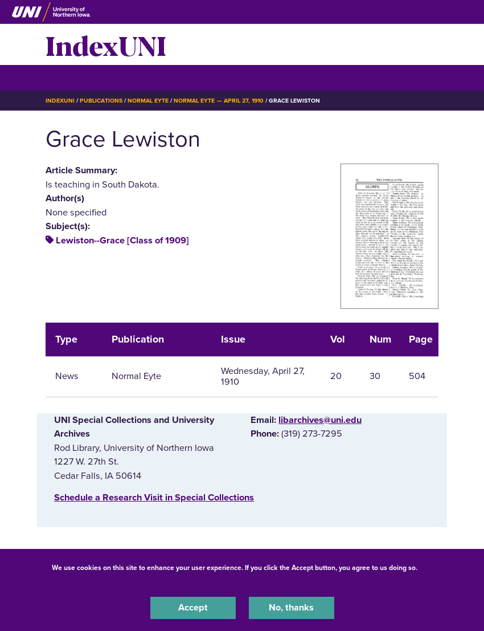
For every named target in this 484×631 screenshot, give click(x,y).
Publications (101, 100)
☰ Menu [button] (66, 77)
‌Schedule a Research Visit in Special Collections (154, 497)
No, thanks (291, 607)
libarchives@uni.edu (320, 420)
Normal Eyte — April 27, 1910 (219, 100)
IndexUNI (106, 44)
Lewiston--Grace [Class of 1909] (122, 240)
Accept (193, 607)
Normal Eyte (148, 100)
